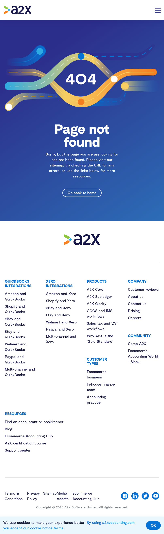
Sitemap (50, 493)
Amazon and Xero (61, 293)
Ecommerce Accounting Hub (29, 436)
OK (153, 525)
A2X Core (95, 289)
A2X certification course (25, 443)
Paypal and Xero (60, 329)
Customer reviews (143, 289)
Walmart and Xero (61, 322)
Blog (8, 429)
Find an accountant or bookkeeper (34, 421)
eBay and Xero (58, 308)
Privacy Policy (33, 496)
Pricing (134, 310)
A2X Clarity (96, 303)
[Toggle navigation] (158, 10)
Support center (18, 450)
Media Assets (63, 496)
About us (136, 296)
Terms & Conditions (14, 496)
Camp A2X (137, 343)
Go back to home (82, 192)
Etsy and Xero (58, 315)
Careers (135, 318)
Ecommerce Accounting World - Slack (143, 356)
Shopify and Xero (60, 300)
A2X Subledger (99, 296)
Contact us (137, 303)
